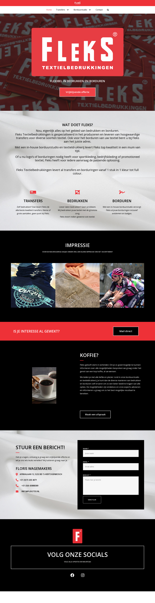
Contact (99, 9)
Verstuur (92, 500)
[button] (13, 285)
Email (86, 462)
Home (49, 9)
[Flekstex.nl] (77, 3)
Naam (86, 448)
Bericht (87, 475)
